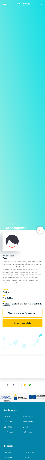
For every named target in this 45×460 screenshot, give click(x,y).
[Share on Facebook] (13, 385)
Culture (26, 458)
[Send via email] (24, 385)
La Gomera (8, 432)
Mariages (8, 453)
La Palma (8, 427)
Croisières (8, 458)
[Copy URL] (19, 385)
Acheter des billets (22, 323)
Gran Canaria (28, 417)
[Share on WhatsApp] (30, 385)
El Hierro (26, 427)
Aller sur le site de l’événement (22, 313)
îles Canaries (10, 410)
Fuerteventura (28, 422)
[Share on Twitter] (7, 385)
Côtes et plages (29, 453)
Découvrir (8, 446)
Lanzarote (8, 422)
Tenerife (7, 417)
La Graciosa (27, 432)
